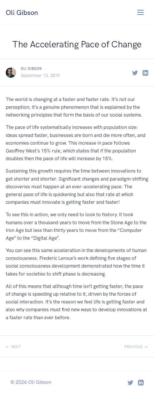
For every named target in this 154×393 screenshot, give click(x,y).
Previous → (136, 347)
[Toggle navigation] (141, 12)
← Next (13, 347)
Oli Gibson (24, 12)
